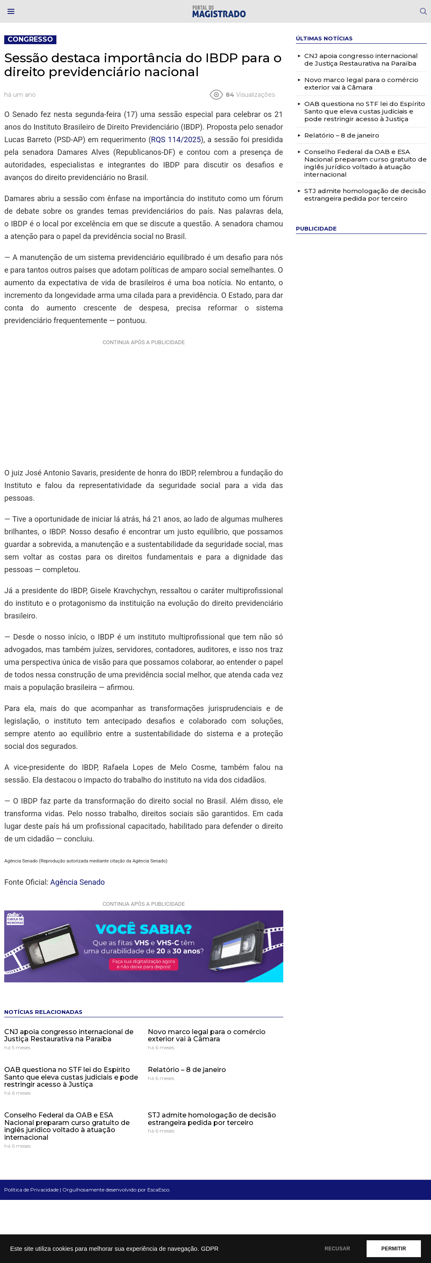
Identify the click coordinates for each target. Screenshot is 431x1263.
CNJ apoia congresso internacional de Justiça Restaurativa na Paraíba (68, 1035)
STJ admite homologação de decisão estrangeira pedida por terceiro (212, 1119)
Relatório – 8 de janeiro (187, 1070)
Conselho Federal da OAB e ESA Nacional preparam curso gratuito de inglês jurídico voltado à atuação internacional (67, 1126)
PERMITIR (393, 1249)
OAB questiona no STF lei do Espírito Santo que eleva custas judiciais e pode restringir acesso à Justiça (71, 1077)
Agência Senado (77, 882)
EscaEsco (158, 1189)
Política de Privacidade (31, 1189)
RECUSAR (337, 1249)
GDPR (209, 1248)
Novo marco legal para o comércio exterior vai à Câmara (207, 1035)
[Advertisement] (143, 401)
